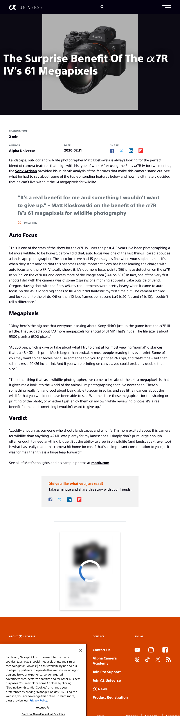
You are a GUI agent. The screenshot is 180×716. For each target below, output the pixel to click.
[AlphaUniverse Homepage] (25, 7)
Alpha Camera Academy (105, 660)
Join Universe (107, 680)
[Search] (102, 7)
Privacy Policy (38, 708)
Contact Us (101, 649)
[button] (166, 7)
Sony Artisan (26, 170)
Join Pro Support (107, 671)
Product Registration (110, 697)
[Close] (81, 658)
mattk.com (100, 462)
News (100, 689)
